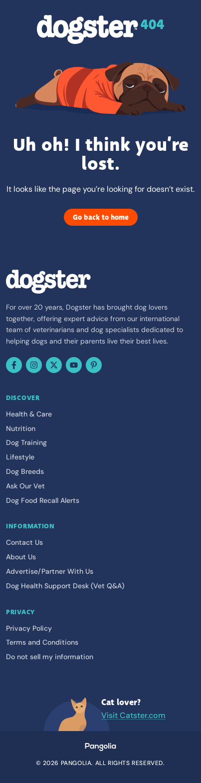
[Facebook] (14, 365)
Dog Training (26, 442)
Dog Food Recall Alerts (42, 500)
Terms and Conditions (42, 642)
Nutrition (20, 428)
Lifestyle (20, 456)
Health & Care (29, 413)
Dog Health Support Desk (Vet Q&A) (65, 585)
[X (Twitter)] (54, 365)
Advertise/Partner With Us (49, 571)
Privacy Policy (29, 628)
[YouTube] (74, 365)
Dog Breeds (25, 471)
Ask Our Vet (25, 485)
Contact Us (24, 542)
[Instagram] (34, 365)
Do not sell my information (49, 656)
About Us (21, 556)
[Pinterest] (94, 365)
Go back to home (101, 217)
